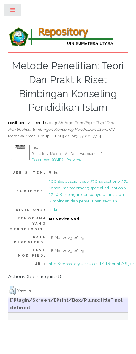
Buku (54, 209)
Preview (73, 159)
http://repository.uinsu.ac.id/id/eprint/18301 (92, 263)
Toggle (13, 11)
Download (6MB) (47, 159)
